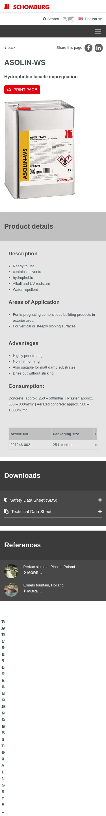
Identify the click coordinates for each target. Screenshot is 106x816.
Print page (25, 89)
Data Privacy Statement (61, 787)
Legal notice (35, 787)
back (11, 47)
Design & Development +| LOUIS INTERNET (53, 804)
